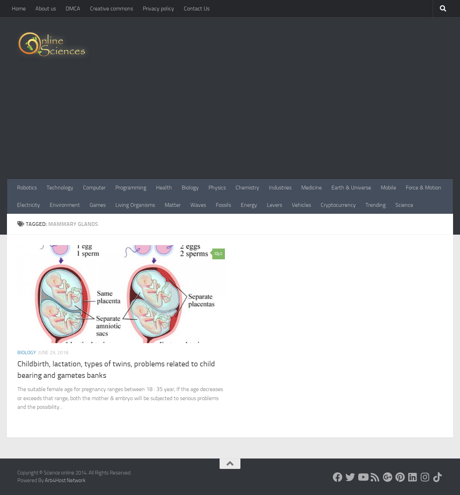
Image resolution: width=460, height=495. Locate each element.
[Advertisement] (230, 127)
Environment (65, 205)
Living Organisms (135, 205)
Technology (60, 187)
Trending (375, 205)
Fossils (223, 205)
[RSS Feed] (375, 477)
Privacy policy (158, 8)
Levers (274, 205)
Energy (249, 205)
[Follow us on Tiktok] (438, 477)
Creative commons (111, 8)
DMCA (73, 8)
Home (19, 8)
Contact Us (197, 8)
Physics (217, 187)
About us (45, 8)
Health (164, 187)
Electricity (28, 205)
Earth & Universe (351, 187)
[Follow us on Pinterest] (400, 477)
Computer (94, 187)
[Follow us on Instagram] (425, 477)
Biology (190, 187)
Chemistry (247, 187)
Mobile (388, 187)
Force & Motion (423, 187)
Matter (173, 205)
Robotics (27, 187)
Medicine (311, 187)
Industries (280, 187)
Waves (198, 205)
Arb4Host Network (65, 480)
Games (98, 205)
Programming (130, 187)
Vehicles (301, 205)
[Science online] (338, 477)
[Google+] (388, 477)
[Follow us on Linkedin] (413, 477)
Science (404, 205)
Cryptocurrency (338, 205)
